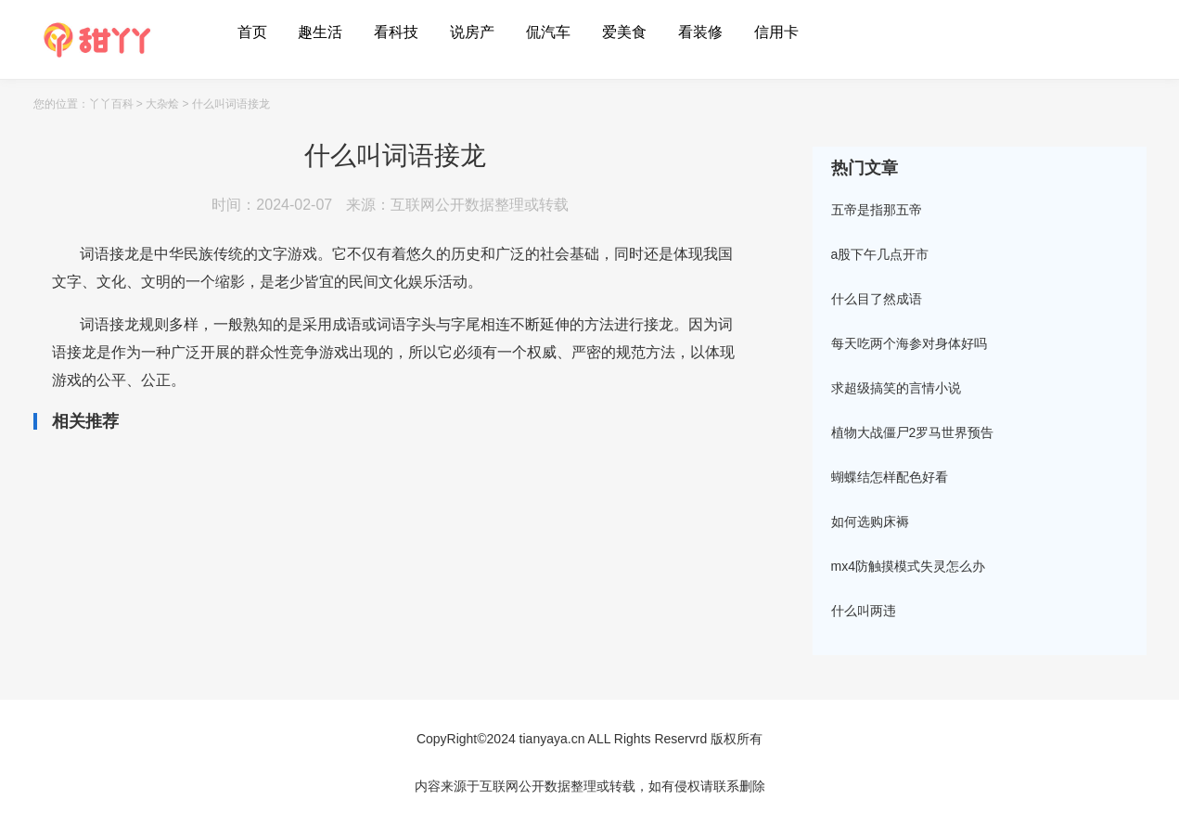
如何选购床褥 (870, 521)
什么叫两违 (863, 610)
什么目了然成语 (876, 298)
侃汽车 (548, 32)
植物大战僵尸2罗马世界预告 (912, 432)
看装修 (700, 32)
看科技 (396, 32)
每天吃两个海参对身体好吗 (909, 343)
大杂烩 (162, 103)
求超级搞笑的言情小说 (896, 387)
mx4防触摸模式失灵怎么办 (908, 566)
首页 (252, 32)
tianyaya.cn (552, 738)
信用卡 (776, 32)
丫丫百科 (111, 103)
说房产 (472, 32)
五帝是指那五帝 (876, 209)
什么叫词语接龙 (231, 103)
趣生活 (320, 32)
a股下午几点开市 (880, 254)
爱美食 (624, 32)
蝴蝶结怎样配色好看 (889, 477)
